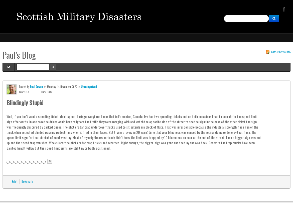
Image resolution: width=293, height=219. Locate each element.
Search (53, 67)
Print (14, 181)
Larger (31, 91)
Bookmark (27, 181)
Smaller (35, 91)
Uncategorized (89, 87)
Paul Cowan (36, 87)
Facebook (283, 9)
